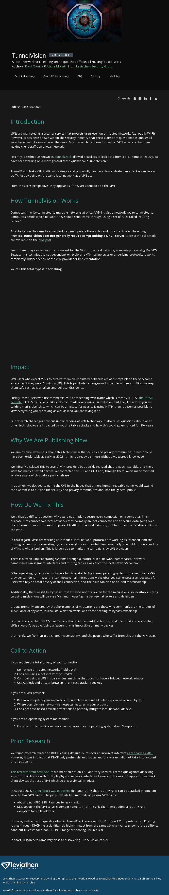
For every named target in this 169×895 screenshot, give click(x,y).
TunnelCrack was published (51, 791)
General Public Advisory (56, 76)
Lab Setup (114, 76)
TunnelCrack (63, 157)
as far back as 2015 (140, 753)
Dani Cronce (34, 66)
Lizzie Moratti (57, 66)
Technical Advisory (25, 76)
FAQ (79, 76)
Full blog (95, 76)
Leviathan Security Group (94, 66)
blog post (44, 240)
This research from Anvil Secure (32, 772)
